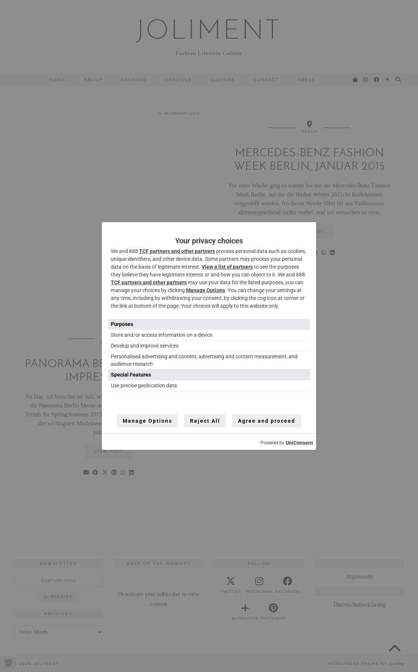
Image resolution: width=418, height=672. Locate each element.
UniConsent (299, 443)
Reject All (205, 421)
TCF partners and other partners (177, 251)
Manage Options (205, 290)
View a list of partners (227, 267)
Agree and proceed (266, 421)
